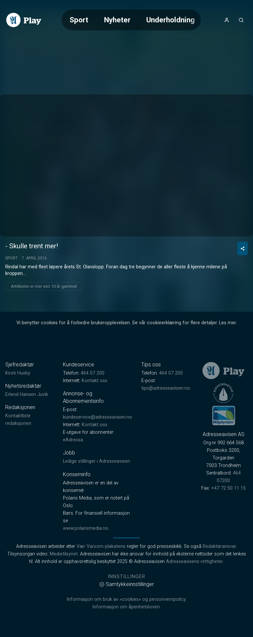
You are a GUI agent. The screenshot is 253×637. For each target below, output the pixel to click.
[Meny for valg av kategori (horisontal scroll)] (131, 20)
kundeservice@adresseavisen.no (97, 417)
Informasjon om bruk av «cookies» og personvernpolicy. (126, 599)
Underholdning (170, 19)
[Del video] (242, 248)
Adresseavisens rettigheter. (195, 561)
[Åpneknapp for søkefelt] (241, 20)
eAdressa (73, 440)
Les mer (227, 323)
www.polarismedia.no (85, 528)
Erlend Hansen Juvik (26, 394)
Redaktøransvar (219, 546)
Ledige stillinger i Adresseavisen (96, 461)
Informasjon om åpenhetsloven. (126, 607)
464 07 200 (92, 373)
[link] (23, 20)
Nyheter (117, 19)
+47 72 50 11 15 (228, 488)
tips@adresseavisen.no (165, 388)
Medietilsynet (64, 554)
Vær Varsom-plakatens (101, 546)
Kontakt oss (94, 380)
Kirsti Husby (17, 373)
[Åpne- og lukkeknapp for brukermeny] (226, 20)
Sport (79, 19)
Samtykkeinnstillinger (126, 584)
